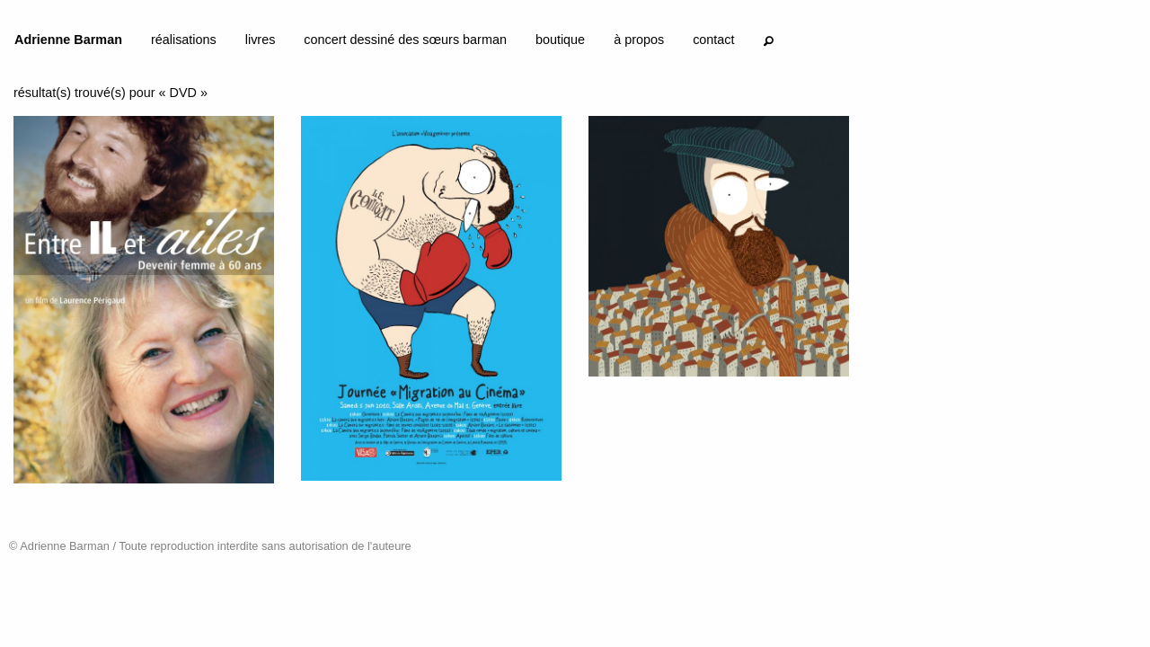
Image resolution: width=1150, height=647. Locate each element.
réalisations (184, 39)
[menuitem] (68, 43)
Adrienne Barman (68, 39)
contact (713, 39)
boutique (560, 39)
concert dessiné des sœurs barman (405, 39)
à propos (639, 39)
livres (260, 39)
